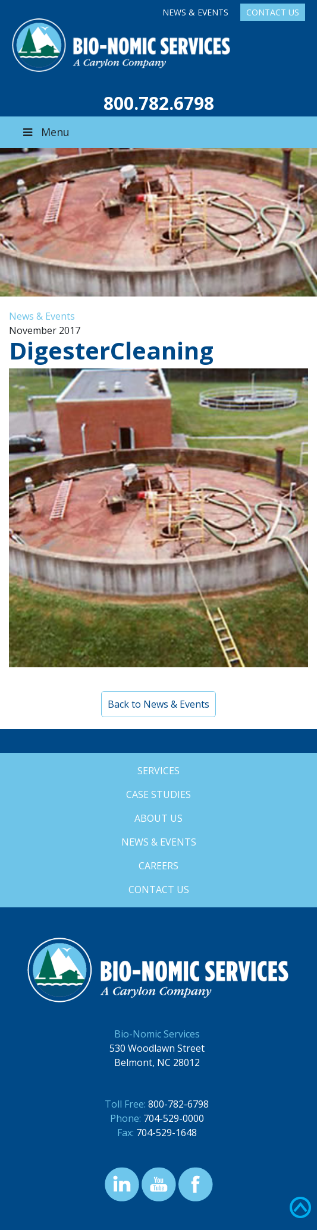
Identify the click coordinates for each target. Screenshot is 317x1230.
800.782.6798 (158, 103)
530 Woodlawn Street (157, 1048)
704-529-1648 (166, 1132)
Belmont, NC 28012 (157, 1062)
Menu (45, 132)
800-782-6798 (178, 1104)
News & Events (195, 12)
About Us (158, 818)
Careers (158, 865)
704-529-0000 (173, 1118)
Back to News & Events (158, 704)
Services (158, 770)
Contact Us (272, 12)
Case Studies (158, 794)
